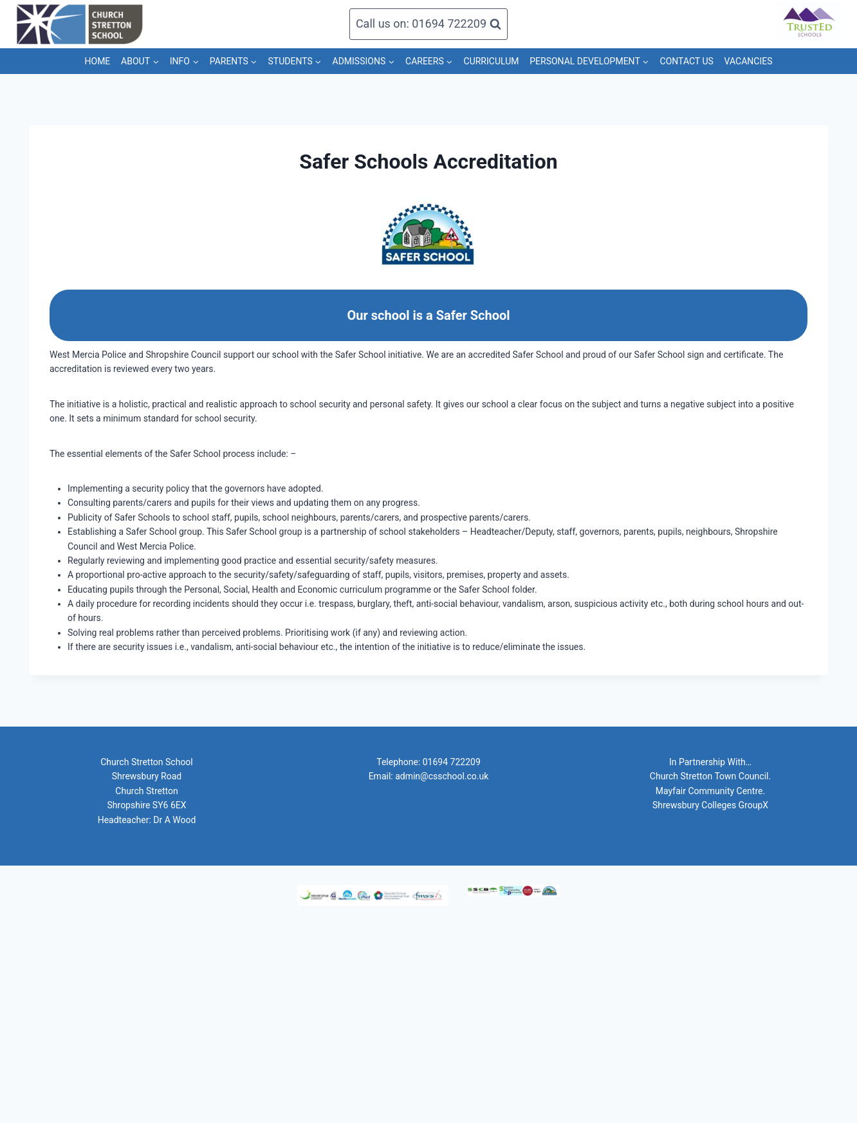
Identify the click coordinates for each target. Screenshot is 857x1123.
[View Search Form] (428, 24)
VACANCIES (748, 61)
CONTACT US (687, 61)
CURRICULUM (491, 61)
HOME (98, 61)
